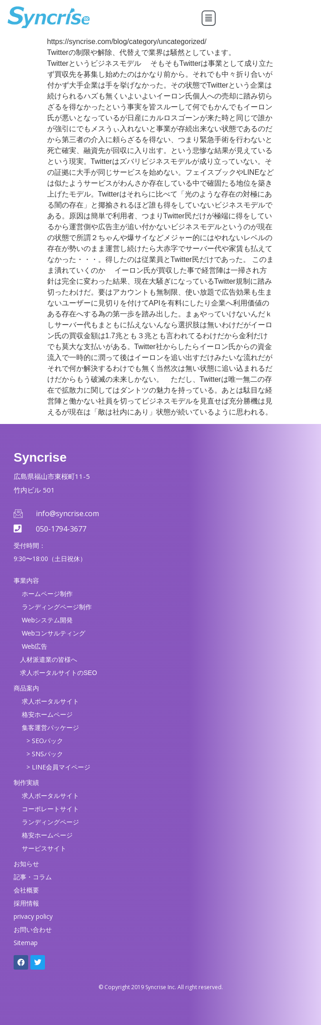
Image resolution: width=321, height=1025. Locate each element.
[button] (209, 18)
